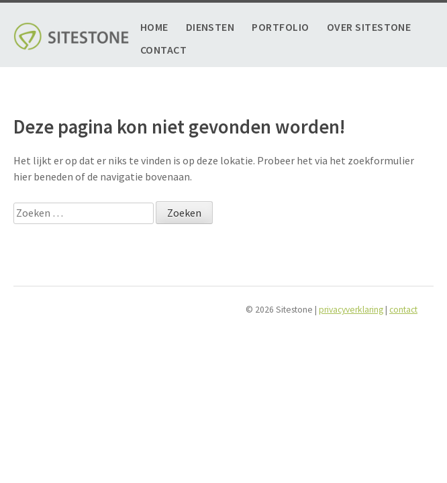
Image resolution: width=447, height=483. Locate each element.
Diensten (210, 27)
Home (154, 27)
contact (403, 309)
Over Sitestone (369, 27)
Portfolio (280, 27)
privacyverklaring (351, 309)
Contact (163, 50)
